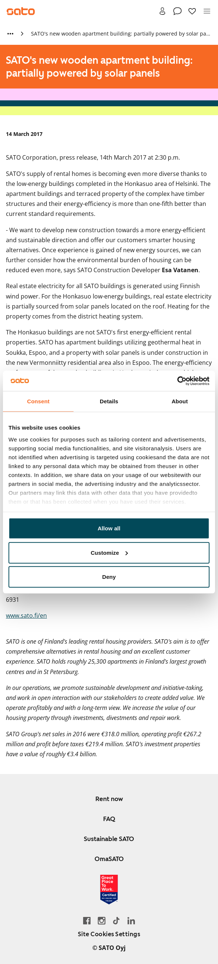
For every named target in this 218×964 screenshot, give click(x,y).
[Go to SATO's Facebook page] (86, 920)
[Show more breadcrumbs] (10, 33)
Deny (109, 577)
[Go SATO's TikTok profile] (116, 920)
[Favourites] (192, 11)
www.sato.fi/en (26, 615)
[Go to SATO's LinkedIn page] (131, 920)
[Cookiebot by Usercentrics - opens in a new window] (177, 381)
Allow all (109, 528)
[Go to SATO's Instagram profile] (101, 920)
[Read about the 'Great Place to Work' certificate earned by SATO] (109, 889)
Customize (109, 552)
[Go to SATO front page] (21, 11)
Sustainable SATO (109, 839)
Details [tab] (109, 401)
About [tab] (179, 401)
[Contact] (177, 11)
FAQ (109, 819)
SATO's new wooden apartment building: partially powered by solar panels (121, 33)
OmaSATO (109, 859)
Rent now (109, 799)
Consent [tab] (38, 401)
